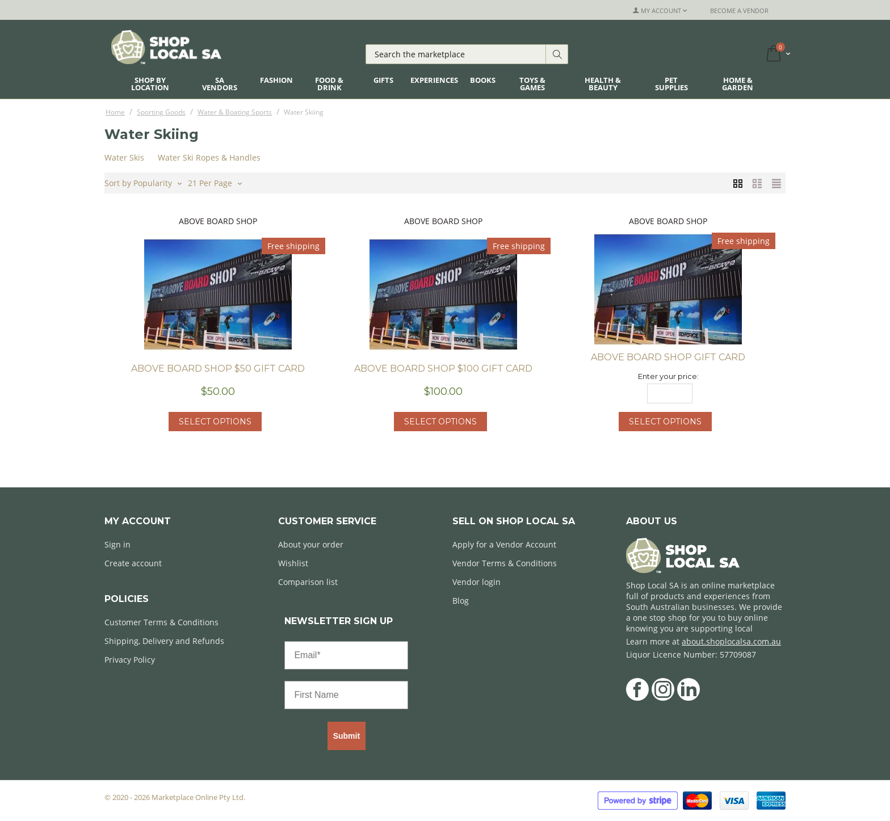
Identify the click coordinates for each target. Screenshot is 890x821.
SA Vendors (219, 83)
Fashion (276, 80)
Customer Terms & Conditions (161, 622)
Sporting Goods (161, 112)
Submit (346, 735)
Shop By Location (150, 83)
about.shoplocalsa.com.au (731, 641)
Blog (460, 600)
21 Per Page (215, 182)
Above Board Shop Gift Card (668, 357)
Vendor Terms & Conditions (504, 563)
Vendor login (476, 581)
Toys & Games (532, 83)
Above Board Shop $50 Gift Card (218, 368)
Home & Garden (737, 83)
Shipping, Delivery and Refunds (164, 640)
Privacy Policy (129, 659)
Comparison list (308, 581)
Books (483, 80)
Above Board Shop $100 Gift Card (443, 368)
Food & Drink (329, 83)
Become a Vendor (739, 10)
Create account (133, 563)
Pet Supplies (671, 83)
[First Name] (346, 695)
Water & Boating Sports (235, 112)
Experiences (434, 80)
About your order (310, 544)
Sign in (117, 544)
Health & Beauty (603, 83)
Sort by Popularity (143, 182)
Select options (215, 421)
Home (115, 112)
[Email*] (346, 655)
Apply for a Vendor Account (504, 544)
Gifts (383, 80)
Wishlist (293, 563)
